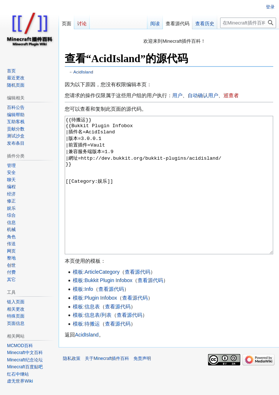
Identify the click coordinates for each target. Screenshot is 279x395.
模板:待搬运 (86, 351)
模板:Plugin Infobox (95, 325)
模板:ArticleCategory (96, 299)
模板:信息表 (86, 334)
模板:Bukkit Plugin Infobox (102, 308)
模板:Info (83, 316)
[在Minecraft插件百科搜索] (248, 23)
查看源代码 (137, 299)
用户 (177, 95)
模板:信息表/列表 (92, 342)
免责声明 (142, 385)
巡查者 (231, 95)
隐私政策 (71, 385)
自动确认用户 (203, 95)
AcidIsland (83, 71)
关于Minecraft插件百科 (107, 385)
